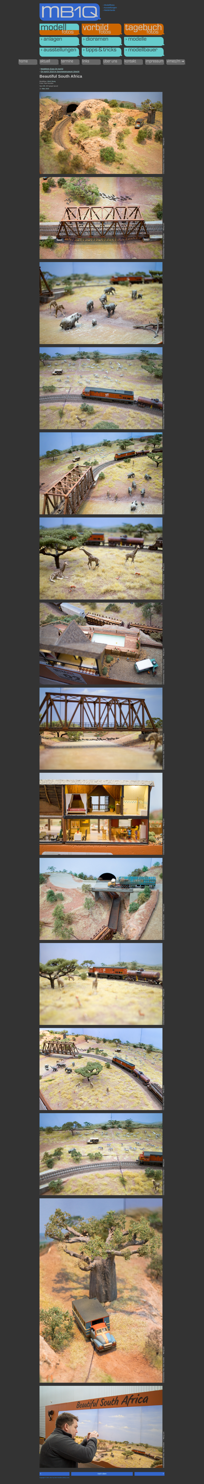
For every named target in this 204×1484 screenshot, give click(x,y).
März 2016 (45, 88)
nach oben (102, 1474)
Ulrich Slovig (51, 81)
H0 (44, 86)
